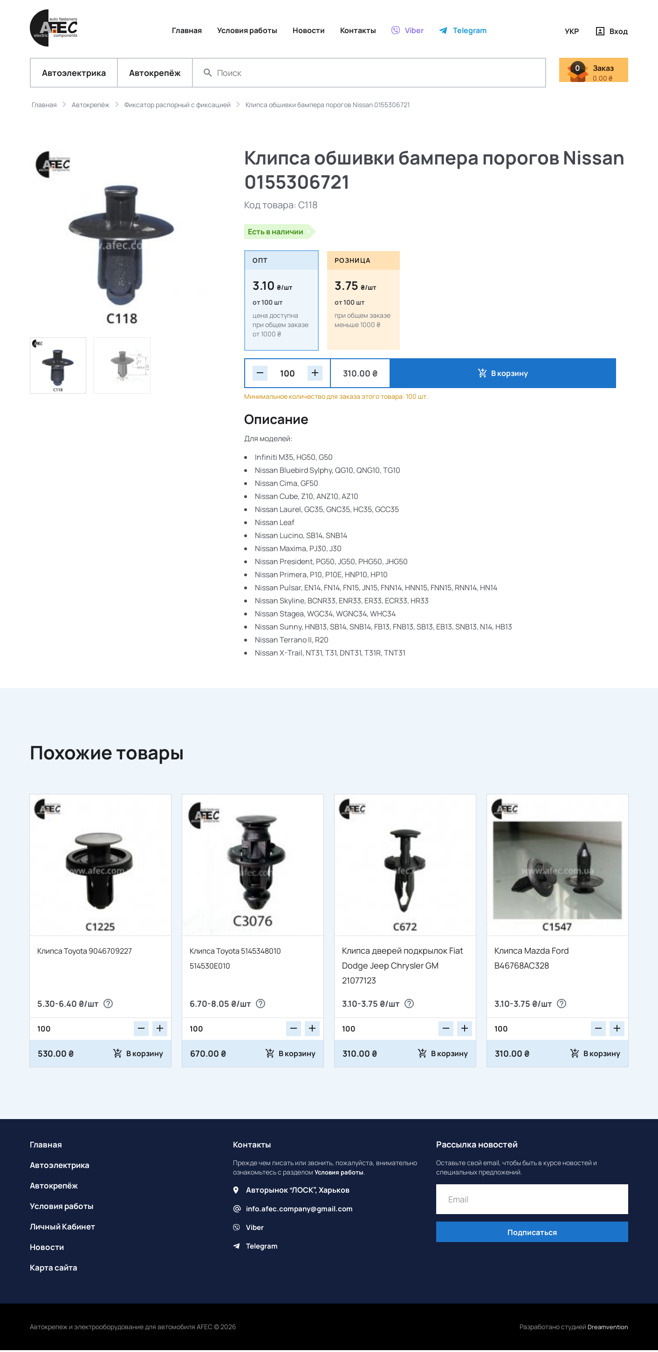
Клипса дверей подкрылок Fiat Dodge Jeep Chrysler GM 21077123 (402, 967)
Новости (47, 1248)
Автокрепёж (155, 74)
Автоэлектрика (74, 74)
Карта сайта (55, 1269)
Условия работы (63, 1207)
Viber (255, 1229)
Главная (46, 1146)
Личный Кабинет (64, 1228)
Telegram (263, 1248)
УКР (572, 31)
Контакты (253, 1146)
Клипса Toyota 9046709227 (91, 952)
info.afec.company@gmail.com (301, 1210)
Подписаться (532, 1235)
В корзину (434, 375)
